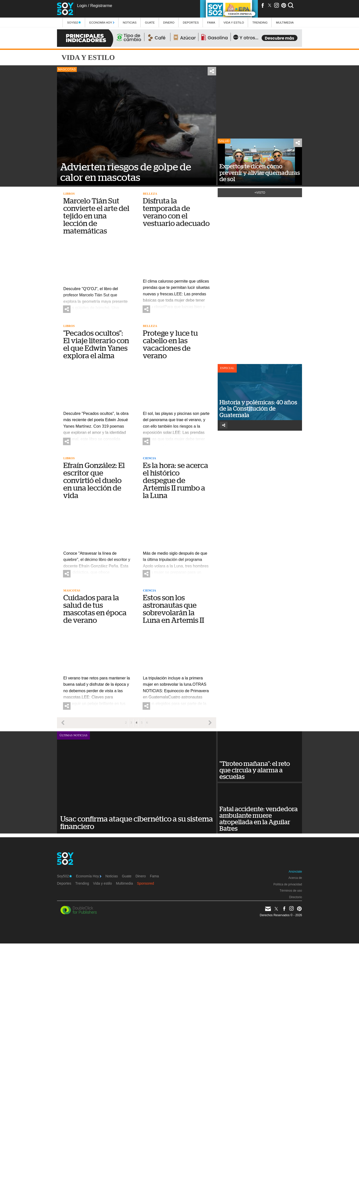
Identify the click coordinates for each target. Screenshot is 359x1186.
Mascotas (67, 69)
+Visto (260, 192)
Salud (224, 141)
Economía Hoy (101, 22)
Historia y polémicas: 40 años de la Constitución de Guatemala (258, 408)
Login (82, 6)
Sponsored (145, 883)
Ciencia (149, 458)
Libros (69, 193)
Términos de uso (291, 890)
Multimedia (124, 883)
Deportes (191, 22)
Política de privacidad (287, 884)
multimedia (285, 22)
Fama (211, 22)
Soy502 (74, 22)
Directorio (295, 897)
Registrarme (101, 6)
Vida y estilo (233, 22)
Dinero (168, 22)
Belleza (150, 193)
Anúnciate (295, 871)
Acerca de (295, 878)
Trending (260, 22)
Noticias (130, 22)
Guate (150, 22)
